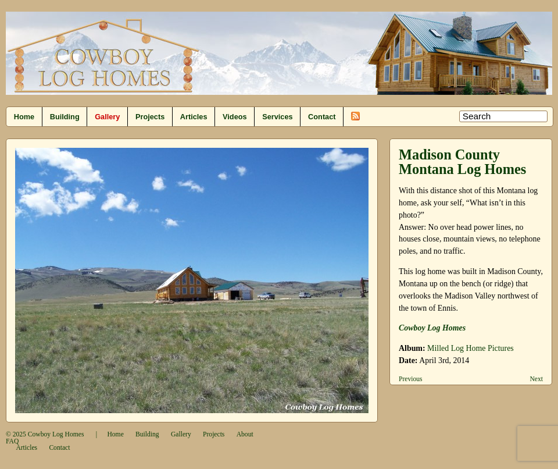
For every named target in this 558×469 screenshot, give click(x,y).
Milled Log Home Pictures (470, 348)
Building (65, 116)
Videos (235, 116)
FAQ (12, 441)
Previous (411, 379)
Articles (194, 116)
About (245, 434)
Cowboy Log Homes (56, 434)
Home (24, 116)
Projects (149, 116)
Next (536, 379)
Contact (321, 116)
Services (277, 116)
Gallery (107, 116)
